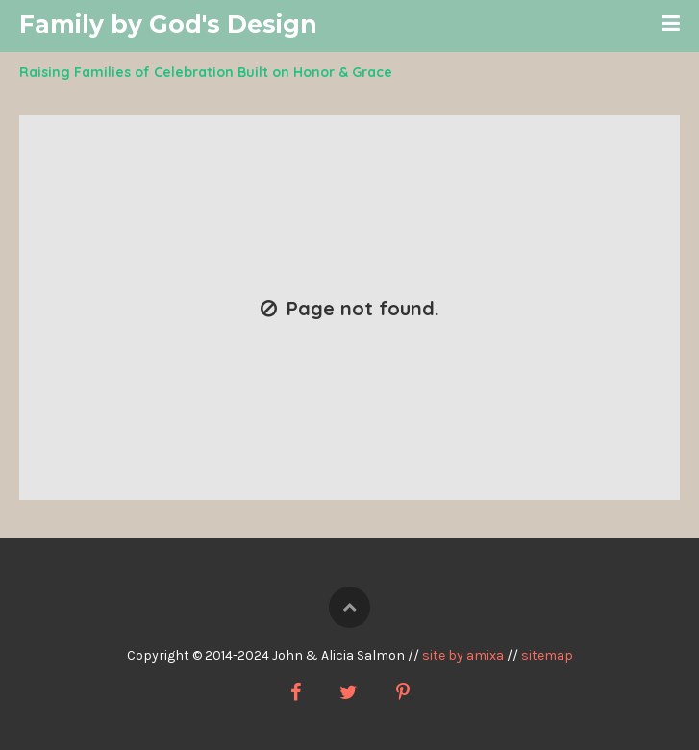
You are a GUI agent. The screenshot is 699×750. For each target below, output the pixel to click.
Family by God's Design (168, 24)
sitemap (547, 655)
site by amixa (463, 655)
